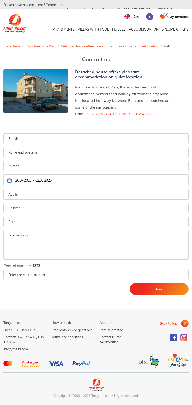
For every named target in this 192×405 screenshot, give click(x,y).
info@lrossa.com (15, 349)
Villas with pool (93, 29)
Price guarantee (111, 330)
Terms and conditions (67, 337)
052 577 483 (26, 337)
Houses (119, 29)
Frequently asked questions (72, 330)
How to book (61, 322)
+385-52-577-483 (100, 113)
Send (165, 288)
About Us (106, 322)
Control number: (23, 265)
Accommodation (143, 29)
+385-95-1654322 (135, 113)
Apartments (63, 29)
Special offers (175, 29)
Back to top (168, 322)
